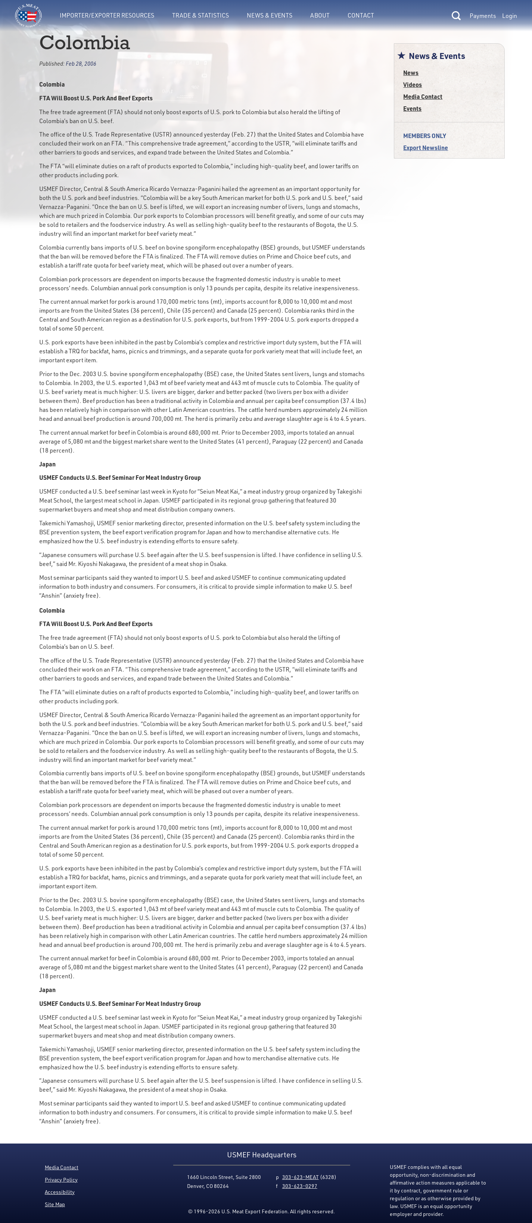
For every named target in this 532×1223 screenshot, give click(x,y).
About (320, 15)
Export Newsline (425, 147)
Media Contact (422, 96)
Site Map (55, 1204)
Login (509, 15)
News (411, 72)
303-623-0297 (299, 1185)
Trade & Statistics (200, 15)
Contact (361, 15)
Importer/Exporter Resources (107, 15)
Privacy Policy (61, 1179)
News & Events (269, 15)
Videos (412, 84)
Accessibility (60, 1191)
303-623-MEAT (300, 1176)
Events (412, 108)
